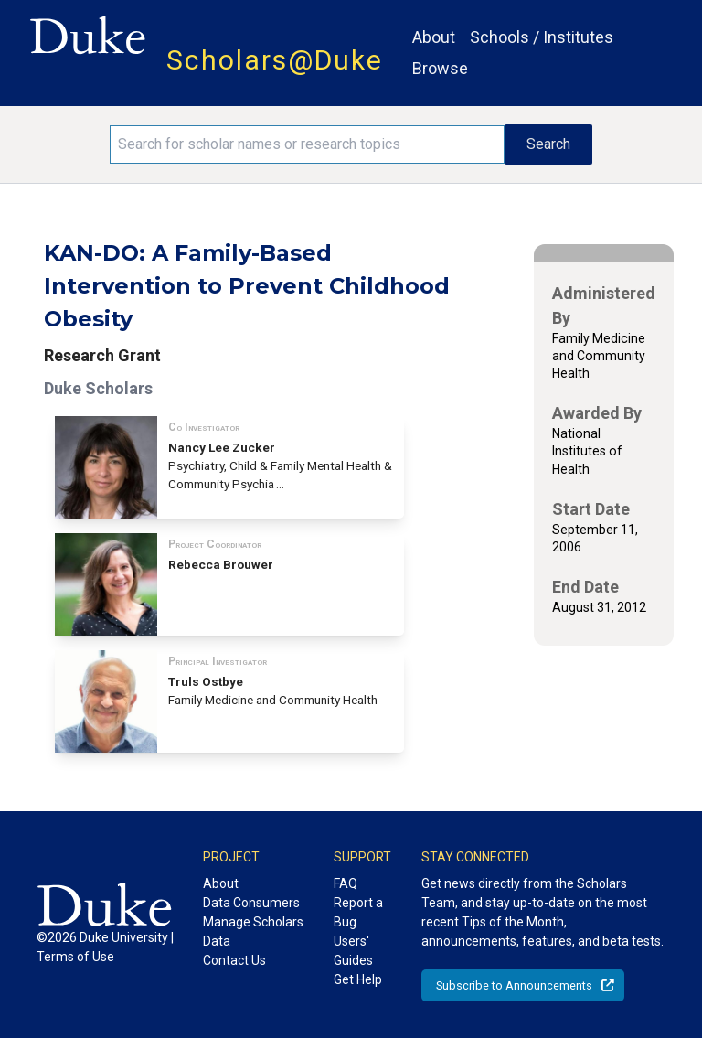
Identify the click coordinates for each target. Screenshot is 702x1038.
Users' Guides (353, 951)
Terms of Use (75, 956)
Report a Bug (358, 912)
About (433, 37)
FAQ (345, 883)
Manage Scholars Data (253, 931)
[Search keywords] (307, 144)
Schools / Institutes (541, 37)
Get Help (358, 979)
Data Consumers (251, 902)
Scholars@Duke (274, 60)
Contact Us (234, 960)
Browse (440, 68)
